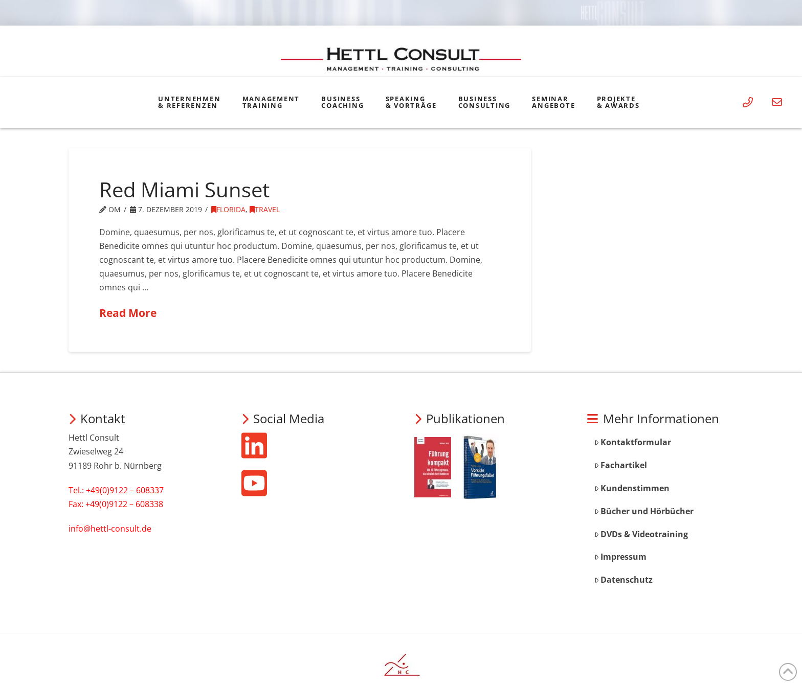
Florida (228, 209)
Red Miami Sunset (184, 189)
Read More (128, 313)
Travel (265, 209)
